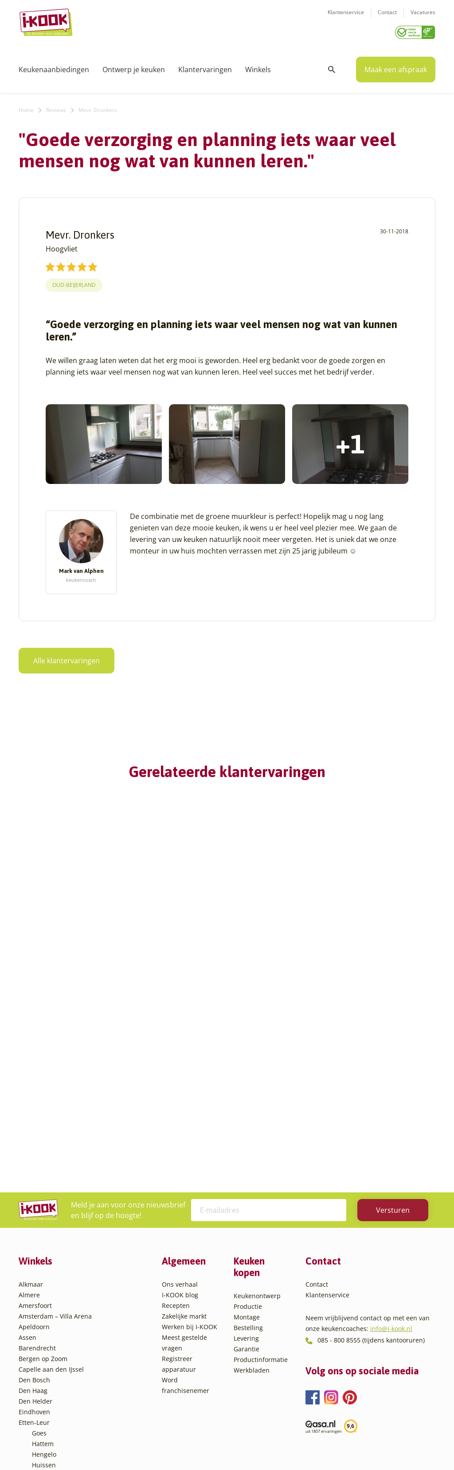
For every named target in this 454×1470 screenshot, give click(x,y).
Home (26, 107)
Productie (248, 1138)
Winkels (258, 66)
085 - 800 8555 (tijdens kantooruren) (371, 1172)
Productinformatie (261, 1192)
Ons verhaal (180, 1116)
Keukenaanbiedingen (54, 66)
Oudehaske (49, 1329)
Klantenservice (346, 18)
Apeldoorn (34, 1159)
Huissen (44, 1297)
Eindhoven (34, 1244)
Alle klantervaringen (66, 657)
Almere (29, 1127)
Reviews (56, 107)
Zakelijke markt (184, 1148)
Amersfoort (35, 1137)
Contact (387, 18)
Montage (247, 1149)
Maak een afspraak (395, 66)
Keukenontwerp (257, 1128)
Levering (246, 1170)
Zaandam (46, 1393)
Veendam (46, 1371)
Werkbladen (252, 1202)
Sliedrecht (47, 1350)
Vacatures (423, 18)
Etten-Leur (34, 1254)
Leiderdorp (48, 1308)
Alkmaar (31, 1116)
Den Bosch (34, 1212)
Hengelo (44, 1286)
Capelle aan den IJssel (51, 1201)
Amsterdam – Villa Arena (55, 1148)
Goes (39, 1265)
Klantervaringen (205, 66)
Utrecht (43, 1361)
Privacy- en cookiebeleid (243, 1445)
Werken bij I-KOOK (189, 1159)
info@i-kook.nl (391, 1161)
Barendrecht (37, 1180)
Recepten (176, 1137)
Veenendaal (49, 1382)
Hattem (43, 1276)
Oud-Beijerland (74, 282)
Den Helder (35, 1233)
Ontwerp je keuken (133, 66)
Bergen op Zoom (43, 1191)
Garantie (246, 1181)
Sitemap (298, 1445)
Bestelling (248, 1160)
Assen (27, 1169)
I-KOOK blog (180, 1127)
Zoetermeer (49, 1403)
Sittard (42, 1339)
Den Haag (33, 1223)
